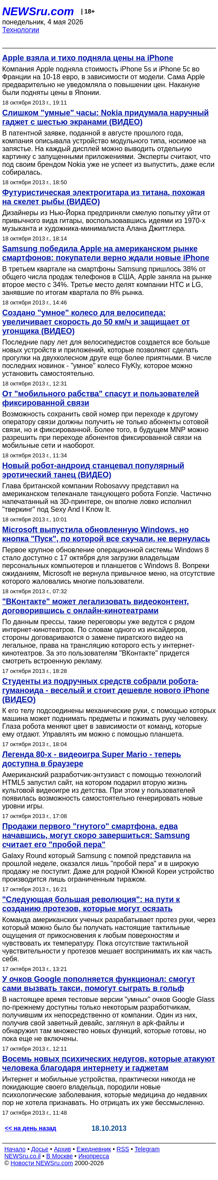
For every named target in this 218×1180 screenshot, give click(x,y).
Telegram (147, 1149)
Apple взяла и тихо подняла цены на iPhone (88, 58)
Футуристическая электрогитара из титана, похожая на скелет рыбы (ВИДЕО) (103, 197)
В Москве (59, 1156)
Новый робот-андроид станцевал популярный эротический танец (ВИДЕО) (93, 470)
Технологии (20, 30)
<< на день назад (30, 1128)
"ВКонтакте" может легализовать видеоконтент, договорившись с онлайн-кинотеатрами (95, 606)
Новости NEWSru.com (41, 1163)
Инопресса (93, 1156)
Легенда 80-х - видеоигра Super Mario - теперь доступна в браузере (91, 759)
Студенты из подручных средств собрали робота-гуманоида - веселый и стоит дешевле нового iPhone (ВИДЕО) (105, 690)
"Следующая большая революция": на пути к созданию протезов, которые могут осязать (91, 904)
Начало (15, 1149)
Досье (39, 1149)
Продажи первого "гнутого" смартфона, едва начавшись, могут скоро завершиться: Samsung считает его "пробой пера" (96, 835)
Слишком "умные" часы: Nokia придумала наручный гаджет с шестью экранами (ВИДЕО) (105, 117)
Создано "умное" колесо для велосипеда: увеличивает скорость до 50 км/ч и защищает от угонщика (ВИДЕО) (96, 321)
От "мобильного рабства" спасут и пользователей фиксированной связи (100, 398)
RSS (122, 1149)
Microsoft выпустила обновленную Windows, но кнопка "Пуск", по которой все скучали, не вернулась (106, 534)
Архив (62, 1149)
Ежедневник (94, 1149)
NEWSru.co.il (22, 1156)
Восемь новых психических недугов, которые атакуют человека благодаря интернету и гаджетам (108, 1063)
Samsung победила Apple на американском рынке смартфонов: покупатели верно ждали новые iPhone (105, 253)
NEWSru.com (38, 11)
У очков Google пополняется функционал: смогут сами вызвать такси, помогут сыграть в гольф (98, 984)
